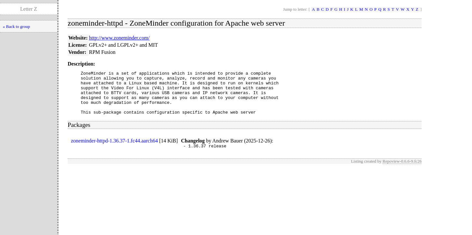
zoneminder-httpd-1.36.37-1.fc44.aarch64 (114, 149)
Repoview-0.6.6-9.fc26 (402, 170)
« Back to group (16, 26)
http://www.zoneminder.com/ (119, 38)
